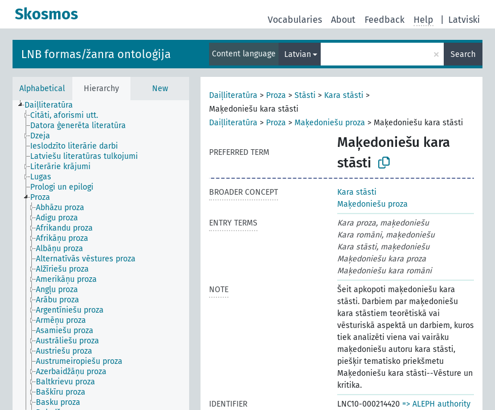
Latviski (464, 19)
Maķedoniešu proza (329, 123)
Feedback (384, 19)
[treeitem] (53, 105)
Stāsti (305, 95)
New (160, 88)
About (343, 19)
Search (463, 54)
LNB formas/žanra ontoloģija (96, 54)
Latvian (297, 54)
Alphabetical (42, 88)
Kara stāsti (343, 95)
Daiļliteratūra (233, 95)
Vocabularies (295, 19)
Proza (276, 95)
